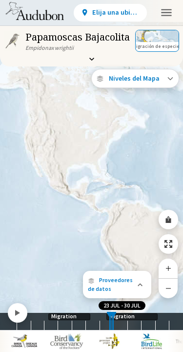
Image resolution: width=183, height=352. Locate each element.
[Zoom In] (168, 268)
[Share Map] (168, 219)
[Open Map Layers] (135, 78)
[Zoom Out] (168, 288)
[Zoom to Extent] (168, 244)
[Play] (17, 313)
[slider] (109, 321)
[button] (117, 284)
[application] (91, 176)
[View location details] (110, 13)
